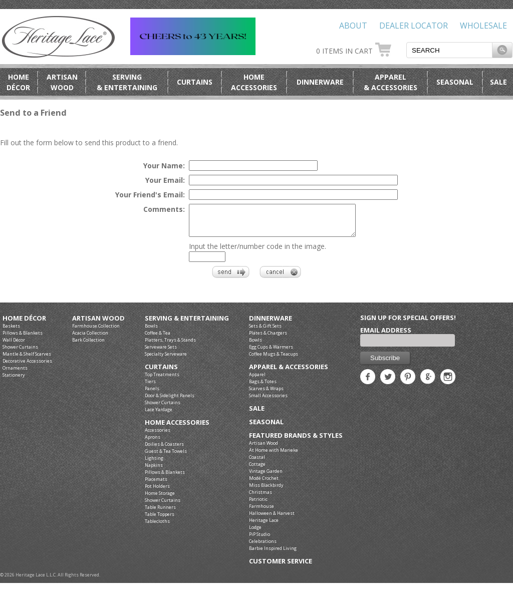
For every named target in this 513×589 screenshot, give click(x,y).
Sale (498, 82)
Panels (152, 394)
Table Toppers (159, 520)
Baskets (11, 332)
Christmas (260, 498)
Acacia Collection (90, 339)
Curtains (194, 82)
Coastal (257, 463)
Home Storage (160, 499)
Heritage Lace (264, 526)
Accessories (157, 436)
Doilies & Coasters (164, 450)
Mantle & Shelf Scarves (27, 360)
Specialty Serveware (166, 360)
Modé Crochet (264, 484)
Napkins (154, 471)
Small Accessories (268, 401)
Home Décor (24, 324)
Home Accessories (177, 428)
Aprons (152, 443)
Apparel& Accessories (390, 82)
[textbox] (449, 50)
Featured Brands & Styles (296, 441)
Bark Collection (88, 346)
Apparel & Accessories (288, 373)
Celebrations (263, 547)
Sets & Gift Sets (265, 332)
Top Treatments (162, 380)
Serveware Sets (161, 353)
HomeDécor (18, 82)
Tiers (150, 387)
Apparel (257, 380)
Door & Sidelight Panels (169, 401)
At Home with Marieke (273, 456)
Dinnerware (320, 82)
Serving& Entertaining (127, 82)
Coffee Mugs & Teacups (273, 360)
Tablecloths (157, 527)
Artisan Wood (98, 324)
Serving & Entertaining (187, 324)
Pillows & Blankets (23, 339)
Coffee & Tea (157, 339)
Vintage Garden (266, 477)
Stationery (14, 381)
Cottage (257, 470)
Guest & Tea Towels (166, 457)
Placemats (156, 485)
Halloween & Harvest (272, 519)
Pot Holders (157, 492)
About (353, 25)
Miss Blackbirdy (266, 491)
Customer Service (280, 567)
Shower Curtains (20, 353)
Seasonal (454, 82)
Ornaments (15, 374)
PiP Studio (259, 540)
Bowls (151, 332)
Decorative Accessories (27, 367)
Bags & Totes (263, 387)
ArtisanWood (62, 82)
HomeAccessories (254, 82)
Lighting (154, 464)
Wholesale (483, 25)
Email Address (385, 336)
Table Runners (160, 513)
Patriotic (258, 505)
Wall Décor (14, 346)
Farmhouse (261, 512)
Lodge (255, 533)
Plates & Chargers (268, 339)
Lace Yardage (158, 415)
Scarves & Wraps (266, 394)
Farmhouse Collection (96, 332)
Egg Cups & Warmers (271, 353)
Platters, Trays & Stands (170, 346)
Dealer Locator (413, 25)
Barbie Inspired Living (273, 554)
